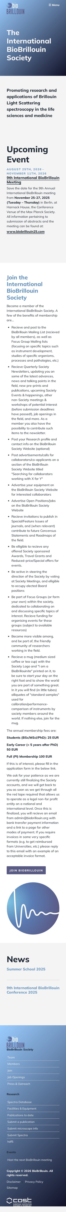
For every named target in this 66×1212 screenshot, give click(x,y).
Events (11, 1152)
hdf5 (10, 1141)
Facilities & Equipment (21, 1108)
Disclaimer (14, 1181)
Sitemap (12, 1187)
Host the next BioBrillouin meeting (29, 1160)
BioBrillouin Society (20, 1049)
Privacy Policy (34, 1181)
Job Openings (16, 1077)
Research (13, 1094)
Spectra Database (19, 1102)
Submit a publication (20, 1122)
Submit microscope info (22, 1128)
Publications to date (20, 1115)
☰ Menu (54, 5)
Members (13, 1064)
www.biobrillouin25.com (26, 231)
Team (11, 1057)
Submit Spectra (17, 1135)
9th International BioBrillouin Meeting (33, 179)
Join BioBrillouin (26, 870)
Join (9, 1070)
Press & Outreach (18, 1084)
